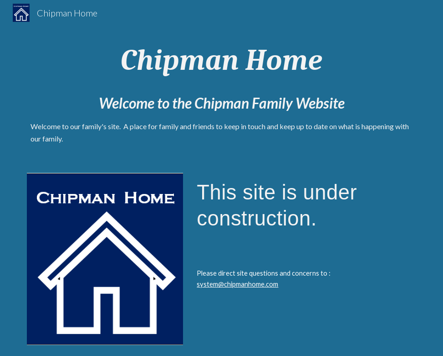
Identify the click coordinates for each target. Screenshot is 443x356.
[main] (221, 60)
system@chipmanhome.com (237, 284)
